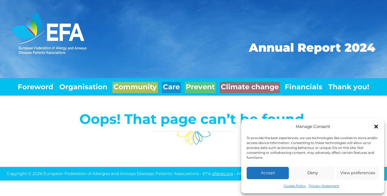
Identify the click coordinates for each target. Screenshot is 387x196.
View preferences (357, 172)
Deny (312, 172)
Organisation (82, 85)
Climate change (252, 85)
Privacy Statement (324, 186)
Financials (305, 85)
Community (133, 85)
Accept (268, 172)
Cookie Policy (295, 186)
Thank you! (350, 85)
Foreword (34, 85)
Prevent (203, 85)
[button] (376, 126)
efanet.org (222, 170)
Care (171, 85)
